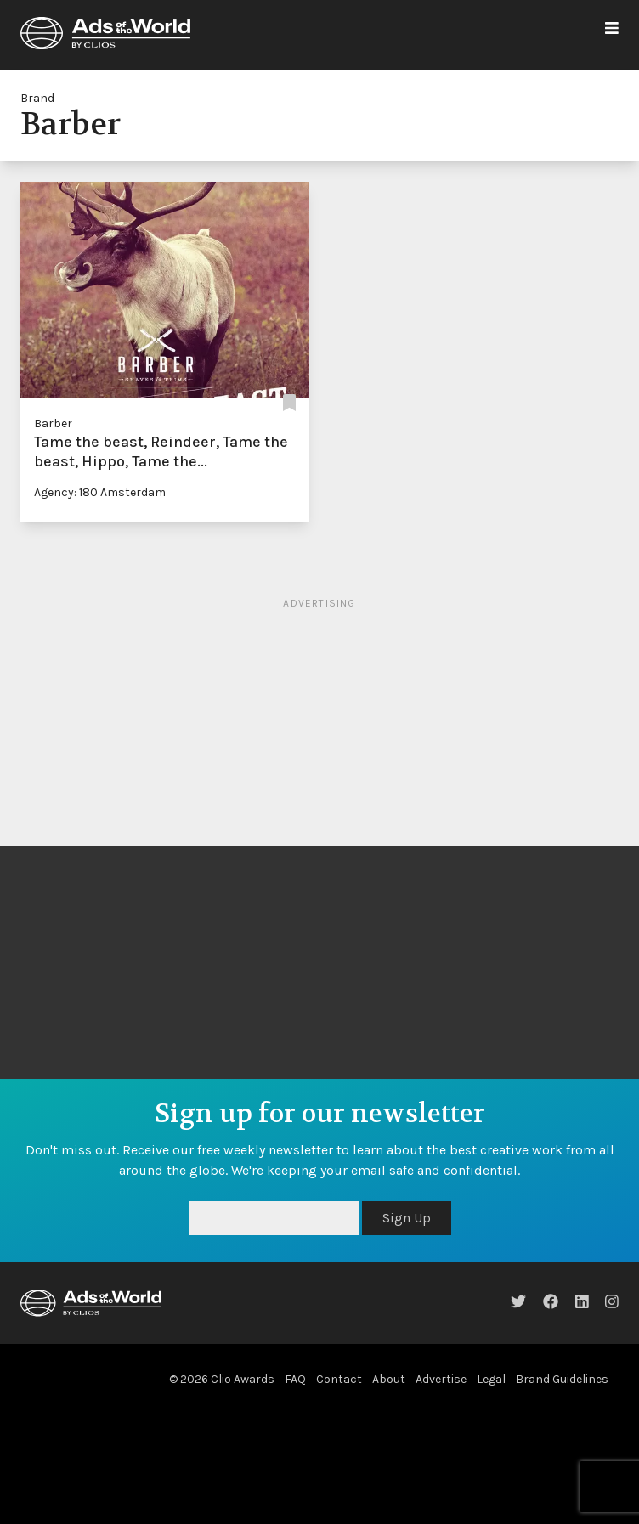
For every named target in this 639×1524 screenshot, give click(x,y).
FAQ (295, 1379)
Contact (339, 1379)
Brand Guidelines (562, 1379)
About (388, 1379)
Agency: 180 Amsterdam (100, 492)
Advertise (441, 1379)
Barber (53, 423)
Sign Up (406, 1218)
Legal (491, 1379)
